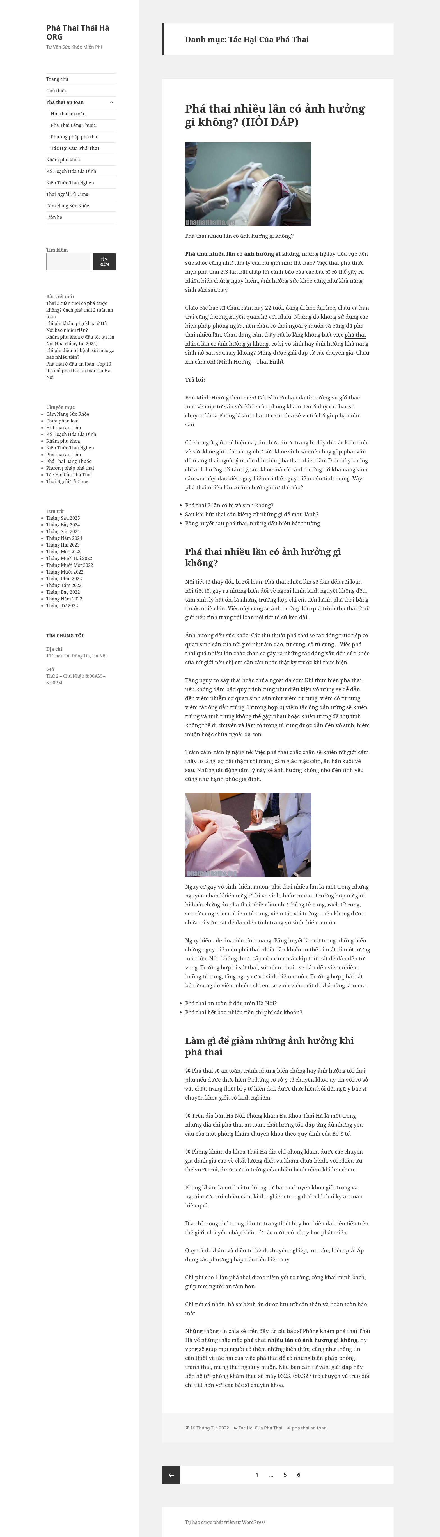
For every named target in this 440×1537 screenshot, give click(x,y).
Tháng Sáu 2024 (63, 531)
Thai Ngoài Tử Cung (67, 194)
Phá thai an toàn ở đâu (214, 1003)
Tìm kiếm (57, 250)
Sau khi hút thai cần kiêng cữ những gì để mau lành (250, 514)
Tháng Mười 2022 (65, 572)
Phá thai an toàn (65, 102)
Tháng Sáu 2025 (63, 518)
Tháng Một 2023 (63, 552)
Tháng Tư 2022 (62, 605)
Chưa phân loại (62, 421)
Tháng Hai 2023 (63, 545)
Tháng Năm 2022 (64, 599)
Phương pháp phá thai (74, 137)
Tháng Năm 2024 (64, 538)
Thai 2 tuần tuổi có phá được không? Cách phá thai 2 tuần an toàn (79, 310)
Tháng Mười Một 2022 (69, 565)
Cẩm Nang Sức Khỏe (67, 206)
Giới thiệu (56, 91)
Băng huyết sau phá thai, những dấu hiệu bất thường (252, 523)
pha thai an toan (309, 1428)
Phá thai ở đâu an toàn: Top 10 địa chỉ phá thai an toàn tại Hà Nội (78, 370)
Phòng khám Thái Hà (245, 415)
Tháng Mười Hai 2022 (69, 558)
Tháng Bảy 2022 (63, 592)
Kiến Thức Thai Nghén (70, 183)
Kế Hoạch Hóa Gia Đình (71, 171)
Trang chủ (57, 79)
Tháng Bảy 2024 (63, 525)
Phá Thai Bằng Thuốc (73, 125)
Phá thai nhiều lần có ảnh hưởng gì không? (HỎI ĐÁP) (275, 115)
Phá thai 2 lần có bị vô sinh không (228, 505)
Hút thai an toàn (68, 114)
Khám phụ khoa (63, 160)
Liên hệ (54, 217)
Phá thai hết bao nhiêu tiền (219, 1012)
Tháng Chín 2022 (64, 578)
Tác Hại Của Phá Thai (75, 148)
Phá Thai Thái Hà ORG (77, 32)
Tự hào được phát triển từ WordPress (225, 1522)
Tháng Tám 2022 (64, 585)
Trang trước (171, 1475)
